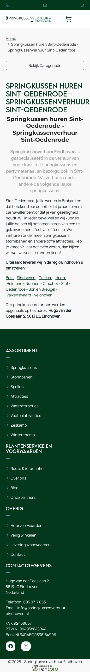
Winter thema (23, 434)
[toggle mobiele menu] (81, 18)
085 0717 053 (34, 602)
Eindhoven (26, 277)
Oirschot (51, 283)
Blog (14, 487)
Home (11, 38)
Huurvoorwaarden (26, 525)
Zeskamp (19, 425)
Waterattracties (24, 406)
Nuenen (32, 283)
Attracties (19, 396)
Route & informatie (27, 468)
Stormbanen (22, 377)
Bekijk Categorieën (45, 65)
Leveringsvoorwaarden (31, 544)
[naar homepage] (28, 19)
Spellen (17, 386)
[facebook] (10, 646)
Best (10, 277)
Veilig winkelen (23, 535)
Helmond (14, 283)
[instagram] (26, 646)
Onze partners (23, 497)
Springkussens (24, 367)
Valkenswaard (18, 295)
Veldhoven (43, 295)
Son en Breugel (42, 289)
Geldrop (45, 277)
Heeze (60, 277)
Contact (18, 554)
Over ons (18, 478)
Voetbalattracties (26, 415)
